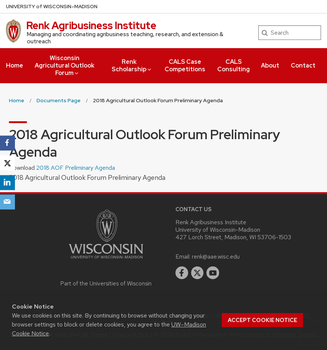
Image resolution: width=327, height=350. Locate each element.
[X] (7, 162)
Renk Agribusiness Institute (91, 25)
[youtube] (212, 272)
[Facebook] (7, 142)
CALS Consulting (233, 65)
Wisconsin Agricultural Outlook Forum (64, 65)
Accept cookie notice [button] (262, 320)
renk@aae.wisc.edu (216, 256)
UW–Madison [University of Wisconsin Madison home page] (51, 6)
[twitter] (197, 272)
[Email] (7, 202)
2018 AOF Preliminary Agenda (75, 168)
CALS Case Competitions (185, 65)
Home (14, 65)
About (270, 65)
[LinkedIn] (7, 182)
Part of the (106, 283)
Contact (303, 65)
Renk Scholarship (132, 65)
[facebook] (181, 272)
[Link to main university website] (106, 260)
